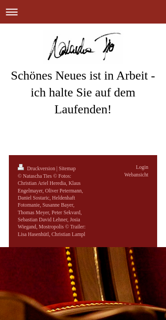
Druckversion (37, 169)
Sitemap (67, 169)
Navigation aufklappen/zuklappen (83, 11)
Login (142, 167)
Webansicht (136, 175)
